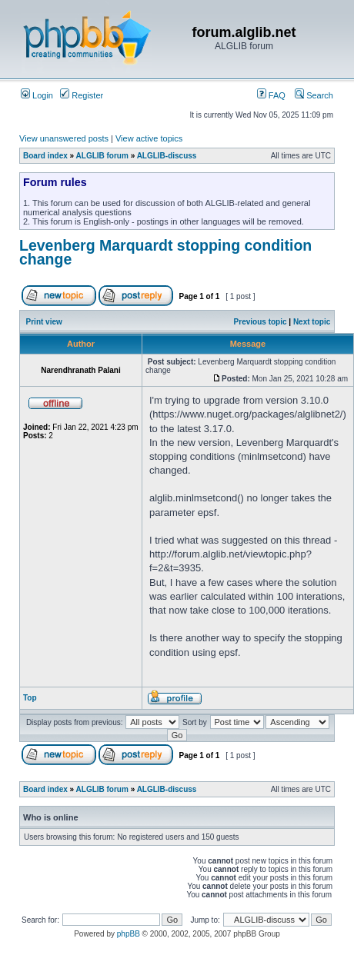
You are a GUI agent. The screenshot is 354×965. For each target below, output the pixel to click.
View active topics (148, 138)
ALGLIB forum (102, 155)
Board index (45, 155)
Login (37, 95)
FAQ (271, 95)
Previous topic (260, 322)
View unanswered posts (64, 138)
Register (81, 95)
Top (30, 698)
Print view (44, 322)
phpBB (128, 934)
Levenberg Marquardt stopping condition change (165, 252)
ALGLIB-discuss (167, 155)
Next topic (311, 322)
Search (314, 95)
